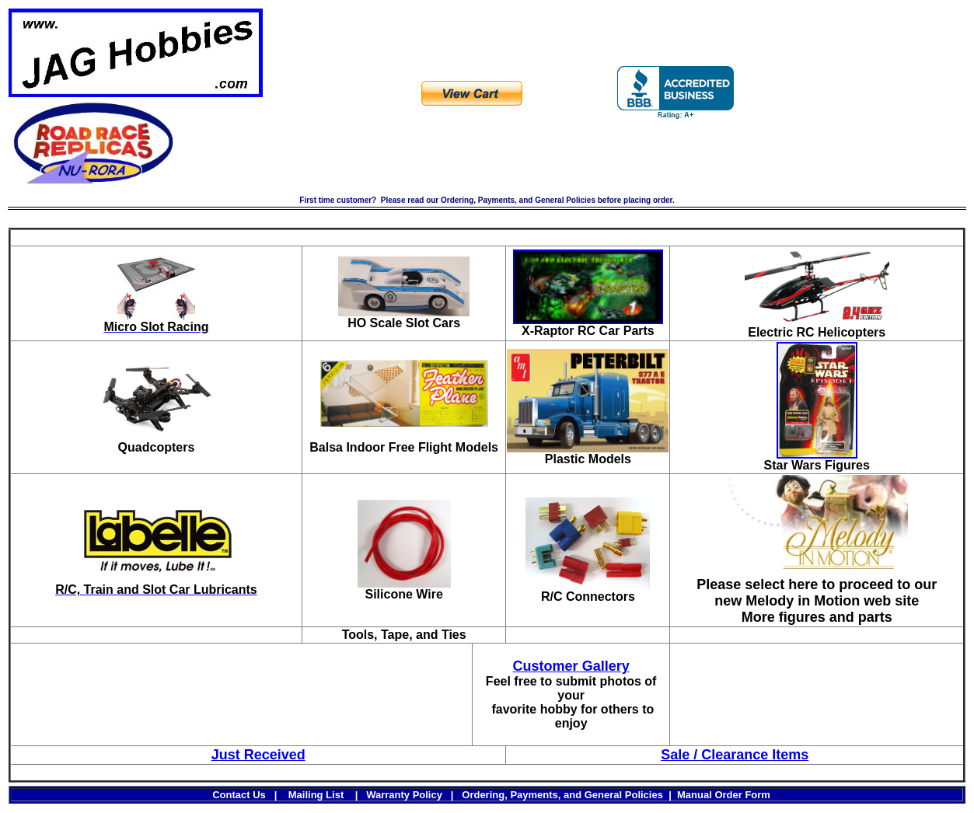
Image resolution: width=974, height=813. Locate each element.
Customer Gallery (571, 666)
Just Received (258, 754)
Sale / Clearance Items (734, 754)
